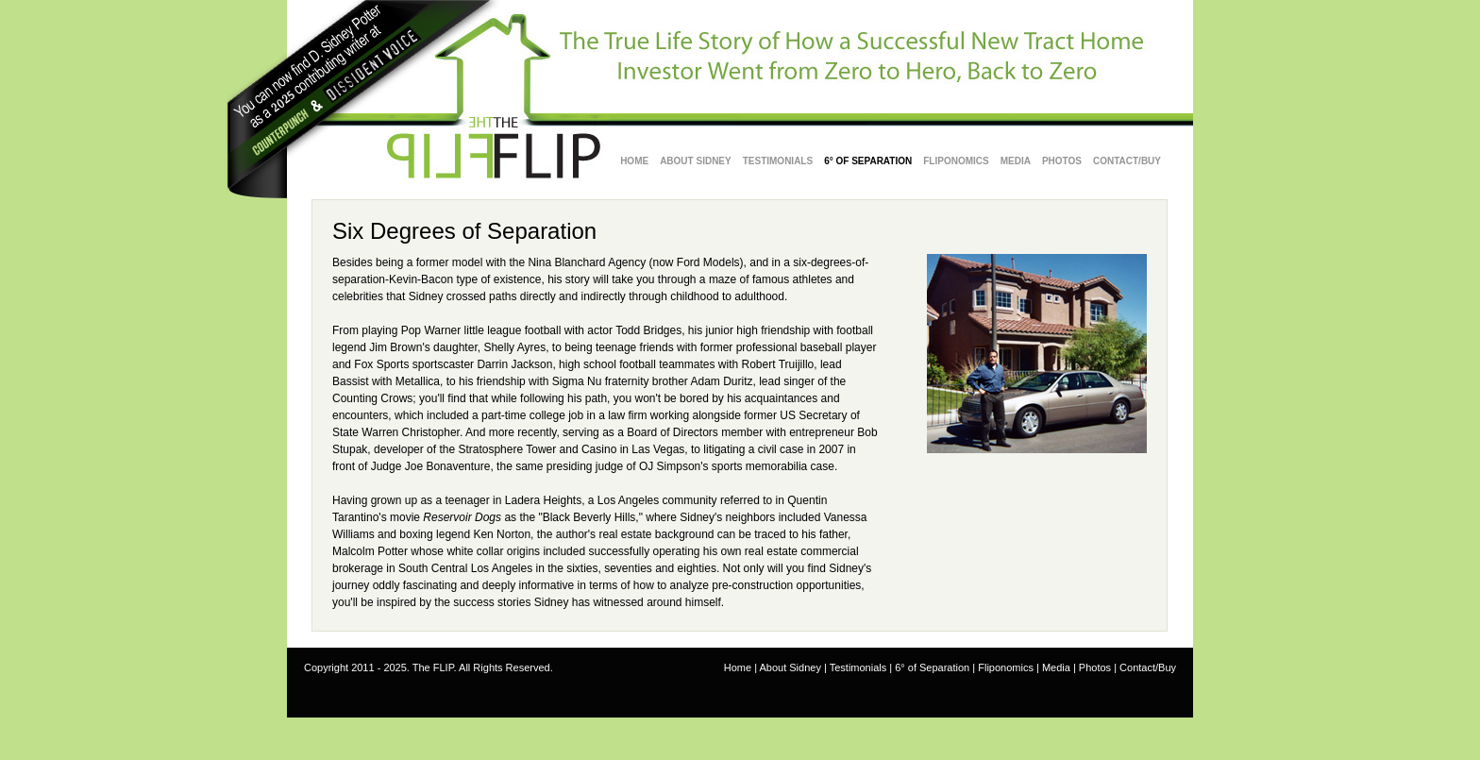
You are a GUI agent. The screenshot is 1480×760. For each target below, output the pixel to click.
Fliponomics (955, 161)
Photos (1062, 161)
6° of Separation (868, 161)
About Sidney (789, 667)
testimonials (778, 161)
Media (1016, 161)
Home (634, 161)
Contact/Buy (1127, 161)
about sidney (696, 161)
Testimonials (858, 667)
